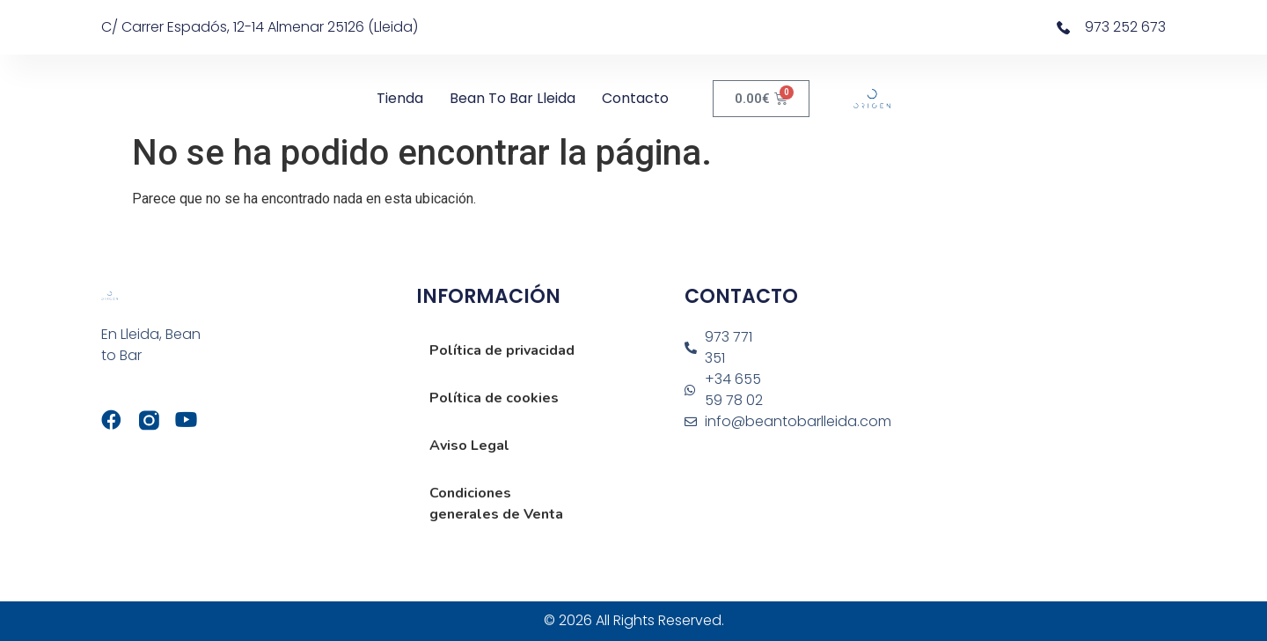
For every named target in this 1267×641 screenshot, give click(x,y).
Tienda (400, 98)
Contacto (635, 98)
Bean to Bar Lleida (512, 98)
